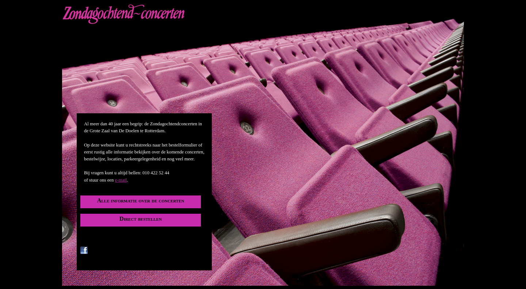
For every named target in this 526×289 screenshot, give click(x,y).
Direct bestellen (140, 219)
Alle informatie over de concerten (140, 200)
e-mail (121, 180)
